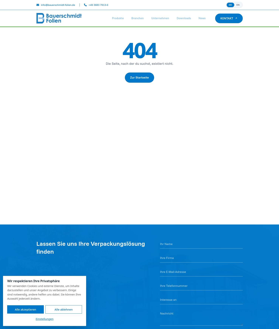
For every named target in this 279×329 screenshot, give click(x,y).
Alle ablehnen (64, 309)
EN (238, 4)
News (202, 18)
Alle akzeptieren (25, 309)
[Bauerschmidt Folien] (59, 18)
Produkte (118, 18)
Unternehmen (160, 18)
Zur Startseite (139, 77)
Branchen (137, 18)
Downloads (184, 18)
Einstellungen (44, 319)
